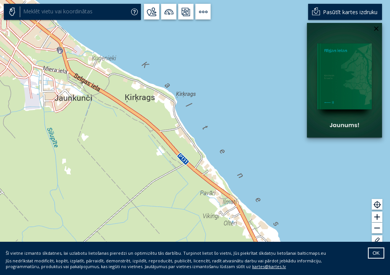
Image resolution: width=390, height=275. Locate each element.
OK (376, 253)
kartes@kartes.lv (269, 266)
